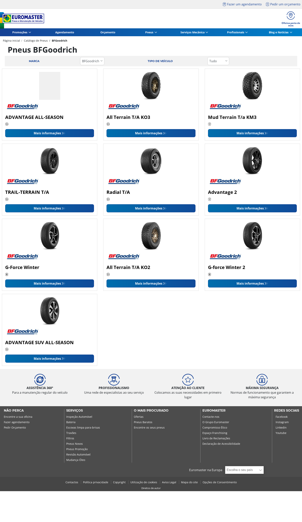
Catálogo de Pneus (35, 41)
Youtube (281, 434)
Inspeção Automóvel (79, 417)
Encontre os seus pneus (149, 428)
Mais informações (47, 134)
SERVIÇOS (74, 411)
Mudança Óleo (75, 461)
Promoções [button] (20, 33)
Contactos (72, 483)
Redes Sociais (286, 411)
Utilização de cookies (144, 483)
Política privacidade (96, 483)
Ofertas (138, 417)
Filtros (70, 439)
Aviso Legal (169, 483)
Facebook (282, 417)
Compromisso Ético (214, 428)
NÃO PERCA (14, 411)
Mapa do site (190, 483)
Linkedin (281, 428)
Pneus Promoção (77, 450)
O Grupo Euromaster (215, 423)
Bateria (71, 423)
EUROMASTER (214, 411)
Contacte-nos (210, 417)
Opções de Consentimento (220, 483)
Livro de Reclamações (216, 439)
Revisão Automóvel (78, 455)
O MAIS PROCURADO (151, 411)
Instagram (282, 423)
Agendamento (64, 33)
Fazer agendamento (16, 423)
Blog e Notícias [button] (278, 33)
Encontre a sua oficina (18, 417)
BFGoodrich (59, 41)
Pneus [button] (149, 33)
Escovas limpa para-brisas (83, 428)
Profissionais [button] (236, 33)
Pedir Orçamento (15, 428)
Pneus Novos (74, 444)
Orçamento (107, 33)
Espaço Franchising (214, 434)
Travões (71, 434)
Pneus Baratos (143, 423)
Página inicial (11, 41)
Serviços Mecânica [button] (192, 33)
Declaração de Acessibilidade (221, 444)
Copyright (119, 483)
